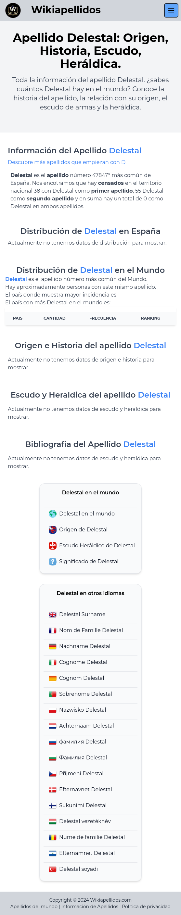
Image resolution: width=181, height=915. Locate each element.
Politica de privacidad (146, 906)
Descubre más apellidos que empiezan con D (66, 162)
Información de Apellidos (89, 906)
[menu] (171, 10)
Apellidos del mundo (34, 906)
